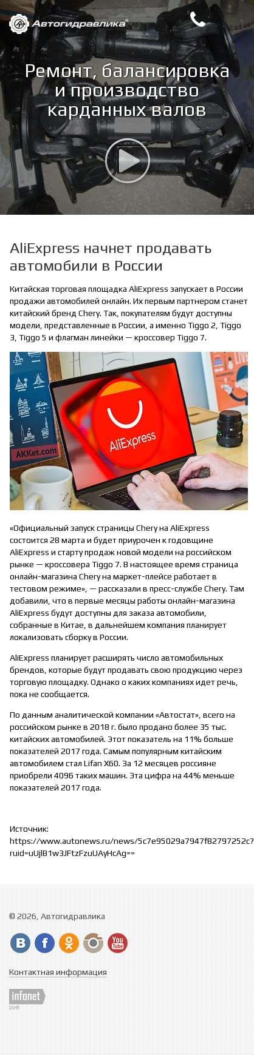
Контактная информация (58, 972)
